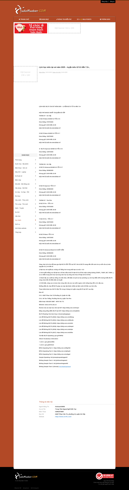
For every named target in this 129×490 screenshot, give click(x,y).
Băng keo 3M (18, 488)
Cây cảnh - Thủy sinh (25, 200)
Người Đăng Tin (44, 406)
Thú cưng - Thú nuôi (25, 204)
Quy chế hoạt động (109, 480)
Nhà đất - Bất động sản (25, 184)
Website (41, 416)
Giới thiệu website (25, 228)
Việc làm (25, 216)
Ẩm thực (25, 196)
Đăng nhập (105, 1)
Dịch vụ (25, 224)
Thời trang (25, 160)
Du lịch (25, 212)
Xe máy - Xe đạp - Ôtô (25, 192)
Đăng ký (112, 1)
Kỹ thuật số (25, 176)
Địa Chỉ (41, 414)
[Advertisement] (85, 9)
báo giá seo (26, 488)
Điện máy (25, 180)
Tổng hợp (25, 232)
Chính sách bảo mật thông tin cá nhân (104, 482)
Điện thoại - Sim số (25, 168)
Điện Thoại (42, 411)
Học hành (25, 220)
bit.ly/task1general (65, 366)
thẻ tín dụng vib (34, 488)
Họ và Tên (42, 409)
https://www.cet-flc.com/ (63, 416)
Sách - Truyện (25, 208)
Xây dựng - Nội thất (25, 188)
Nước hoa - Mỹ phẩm (25, 164)
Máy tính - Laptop (25, 172)
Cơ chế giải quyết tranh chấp (106, 484)
